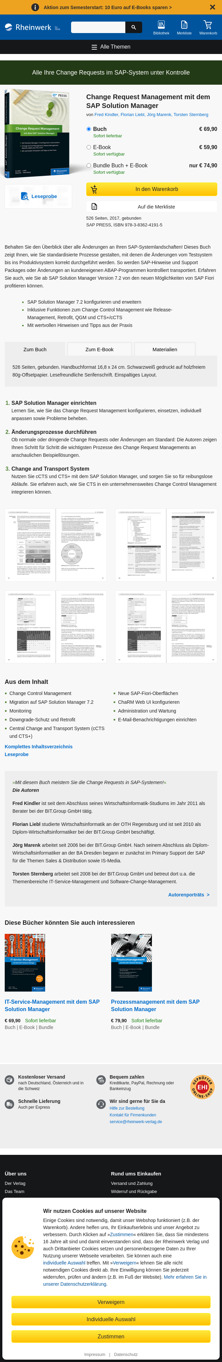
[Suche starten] (133, 27)
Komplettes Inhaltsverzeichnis (39, 746)
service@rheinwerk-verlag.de (136, 1121)
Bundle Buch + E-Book (120, 165)
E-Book (101, 147)
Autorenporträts (186, 894)
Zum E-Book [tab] (100, 349)
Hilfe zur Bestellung (127, 1108)
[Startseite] (32, 27)
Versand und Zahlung (132, 1183)
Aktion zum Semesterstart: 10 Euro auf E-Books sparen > (108, 7)
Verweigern (124, 1263)
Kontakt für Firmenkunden (133, 1115)
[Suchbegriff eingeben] (98, 27)
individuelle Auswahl (64, 1263)
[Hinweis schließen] (212, 7)
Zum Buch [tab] (35, 349)
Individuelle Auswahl (111, 1319)
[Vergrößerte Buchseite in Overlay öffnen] (56, 545)
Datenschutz (126, 1354)
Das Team (14, 1191)
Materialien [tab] (165, 349)
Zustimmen (121, 1234)
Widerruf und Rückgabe (134, 1191)
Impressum (94, 1354)
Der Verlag (15, 1183)
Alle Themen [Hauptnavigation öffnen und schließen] (115, 47)
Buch (99, 129)
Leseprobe (17, 754)
